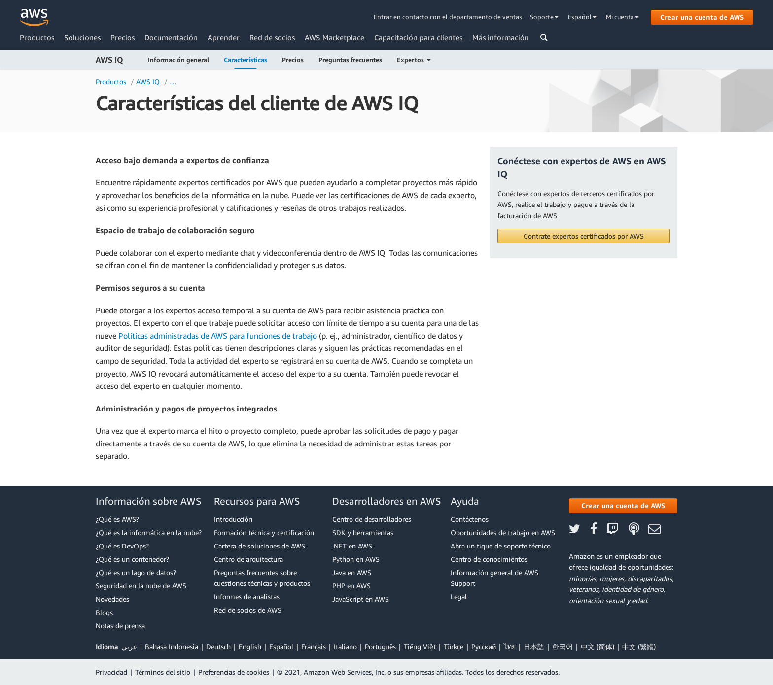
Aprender (224, 37)
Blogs (104, 612)
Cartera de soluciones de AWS (259, 546)
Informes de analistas (247, 596)
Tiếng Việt (420, 646)
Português (380, 646)
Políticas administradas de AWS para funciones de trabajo (217, 336)
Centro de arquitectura (248, 559)
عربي (129, 646)
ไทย (510, 646)
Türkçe (453, 646)
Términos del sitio (162, 672)
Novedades (112, 599)
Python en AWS (356, 559)
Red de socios (272, 37)
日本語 (534, 646)
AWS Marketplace (334, 37)
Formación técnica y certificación (264, 532)
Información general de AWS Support (494, 577)
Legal (459, 596)
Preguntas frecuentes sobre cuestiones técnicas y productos (262, 577)
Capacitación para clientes (418, 37)
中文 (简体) (597, 646)
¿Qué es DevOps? (122, 546)
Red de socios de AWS (247, 610)
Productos (37, 37)
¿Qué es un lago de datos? (136, 572)
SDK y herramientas (362, 532)
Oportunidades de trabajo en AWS (503, 532)
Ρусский (483, 646)
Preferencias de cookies (233, 672)
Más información (500, 37)
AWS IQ (109, 60)
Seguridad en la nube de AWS (141, 586)
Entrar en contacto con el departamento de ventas (448, 17)
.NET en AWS (352, 546)
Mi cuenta (622, 17)
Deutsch (218, 646)
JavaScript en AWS (360, 599)
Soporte (544, 17)
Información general (178, 60)
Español (582, 17)
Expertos (413, 60)
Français (313, 646)
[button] (583, 236)
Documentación (171, 37)
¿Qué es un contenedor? (132, 559)
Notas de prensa (120, 625)
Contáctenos (470, 519)
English (250, 646)
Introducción (233, 519)
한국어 (562, 646)
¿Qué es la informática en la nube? (149, 532)
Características (245, 60)
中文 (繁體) (639, 646)
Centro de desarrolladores (371, 519)
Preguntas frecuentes (350, 60)
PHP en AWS (351, 586)
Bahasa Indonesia (171, 646)
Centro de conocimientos (489, 559)
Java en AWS (351, 572)
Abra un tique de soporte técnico (501, 546)
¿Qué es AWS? (117, 519)
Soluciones (82, 37)
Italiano (345, 646)
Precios (122, 37)
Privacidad (111, 672)
